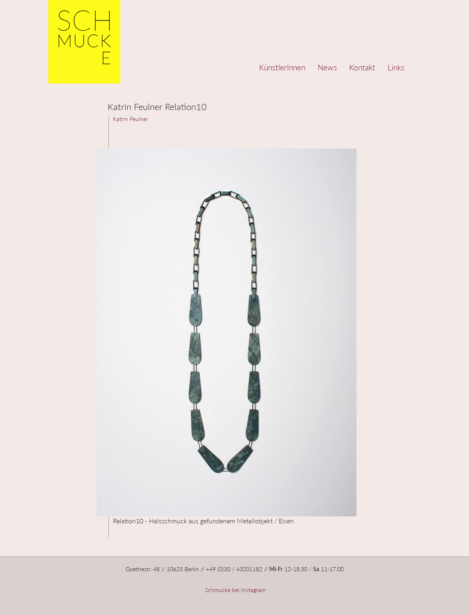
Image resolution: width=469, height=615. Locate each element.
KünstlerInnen (282, 67)
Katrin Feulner (130, 118)
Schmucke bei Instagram (234, 589)
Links (396, 67)
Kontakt (362, 67)
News (327, 67)
